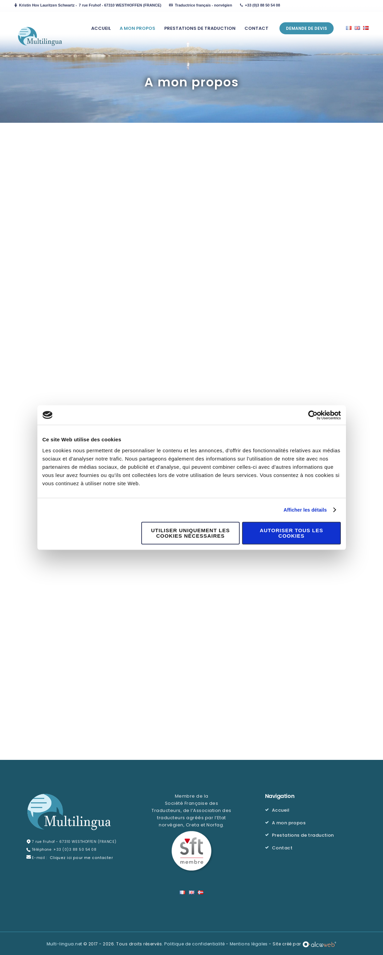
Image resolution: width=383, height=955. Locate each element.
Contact (282, 846)
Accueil (281, 809)
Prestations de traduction (303, 834)
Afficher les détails (303, 510)
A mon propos (289, 822)
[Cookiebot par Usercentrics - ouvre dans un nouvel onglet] (311, 415)
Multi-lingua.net (64, 943)
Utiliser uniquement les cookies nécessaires (190, 533)
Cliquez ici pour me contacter (79, 857)
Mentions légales (249, 943)
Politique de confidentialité (194, 943)
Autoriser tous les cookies (291, 533)
